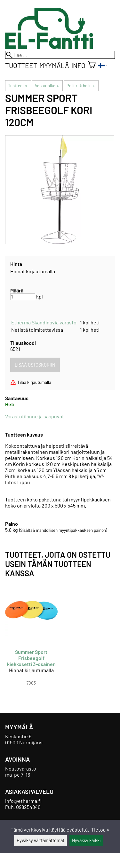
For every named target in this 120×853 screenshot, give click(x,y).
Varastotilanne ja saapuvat (34, 416)
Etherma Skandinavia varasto (43, 322)
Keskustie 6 (18, 736)
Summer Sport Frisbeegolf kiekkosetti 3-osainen (31, 658)
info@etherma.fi (23, 801)
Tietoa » (100, 829)
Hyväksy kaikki (86, 840)
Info (78, 65)
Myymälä (54, 65)
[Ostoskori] (92, 65)
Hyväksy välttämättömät (40, 840)
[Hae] (60, 55)
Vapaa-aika (47, 85)
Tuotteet (21, 65)
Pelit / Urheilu (81, 85)
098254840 (28, 807)
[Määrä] (22, 296)
